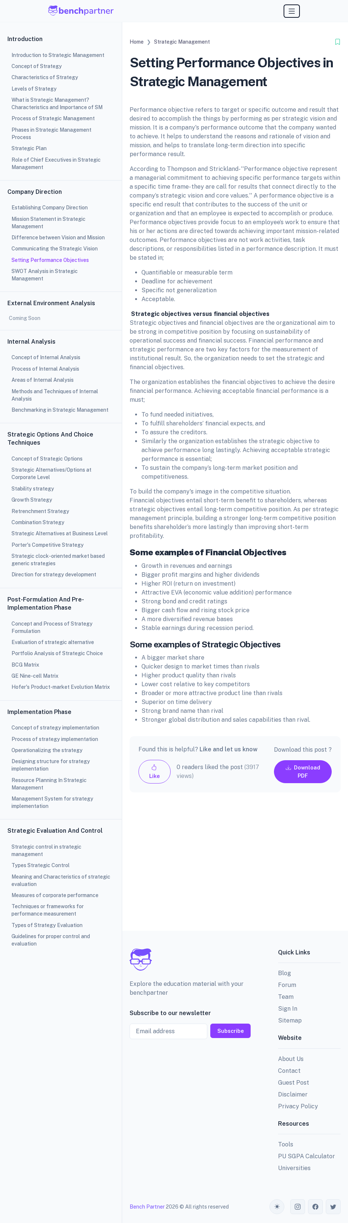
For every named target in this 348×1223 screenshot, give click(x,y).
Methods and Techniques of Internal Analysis (54, 395)
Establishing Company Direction (49, 207)
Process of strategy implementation (54, 739)
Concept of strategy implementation (55, 728)
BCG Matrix (25, 665)
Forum (287, 984)
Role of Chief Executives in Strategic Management (56, 163)
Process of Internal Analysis (45, 369)
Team (286, 996)
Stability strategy (32, 489)
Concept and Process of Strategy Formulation (52, 627)
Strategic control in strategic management (46, 850)
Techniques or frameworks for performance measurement (47, 910)
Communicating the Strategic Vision (54, 249)
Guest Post (293, 1082)
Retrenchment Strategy (40, 511)
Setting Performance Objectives (50, 260)
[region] (61, 611)
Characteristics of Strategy (44, 77)
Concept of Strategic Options (47, 459)
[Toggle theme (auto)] (277, 1206)
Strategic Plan (29, 148)
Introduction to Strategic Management (57, 55)
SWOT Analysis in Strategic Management (44, 275)
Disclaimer (293, 1094)
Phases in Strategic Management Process (51, 133)
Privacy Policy (298, 1106)
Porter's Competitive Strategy (47, 545)
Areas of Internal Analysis (42, 380)
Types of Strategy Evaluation (47, 925)
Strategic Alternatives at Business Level (59, 533)
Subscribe (230, 1031)
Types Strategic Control (40, 865)
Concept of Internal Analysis (45, 357)
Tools (285, 1144)
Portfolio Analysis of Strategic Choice (57, 653)
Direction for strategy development (53, 574)
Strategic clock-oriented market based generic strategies (58, 559)
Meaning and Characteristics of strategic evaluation (60, 880)
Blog (284, 973)
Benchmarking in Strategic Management (59, 410)
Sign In (287, 1008)
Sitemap (290, 1020)
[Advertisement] (235, 867)
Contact (289, 1070)
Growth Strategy (31, 500)
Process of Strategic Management (53, 118)
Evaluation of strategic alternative (52, 642)
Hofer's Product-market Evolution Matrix (60, 687)
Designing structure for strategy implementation (50, 765)
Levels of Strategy (34, 89)
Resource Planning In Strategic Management (49, 784)
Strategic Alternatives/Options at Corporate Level (51, 473)
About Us (291, 1058)
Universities (294, 1168)
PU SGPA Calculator (306, 1156)
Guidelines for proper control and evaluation (50, 940)
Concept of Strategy (36, 66)
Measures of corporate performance (54, 895)
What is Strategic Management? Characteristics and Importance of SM (57, 103)
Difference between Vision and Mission (58, 237)
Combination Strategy (37, 522)
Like (154, 771)
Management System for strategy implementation (52, 802)
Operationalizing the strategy (47, 750)
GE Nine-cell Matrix (34, 676)
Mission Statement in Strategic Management (48, 222)
